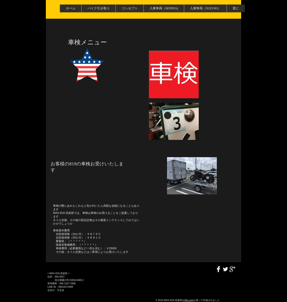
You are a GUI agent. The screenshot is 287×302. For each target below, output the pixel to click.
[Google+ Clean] (232, 269)
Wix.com (189, 300)
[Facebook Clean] (218, 269)
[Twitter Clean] (225, 269)
